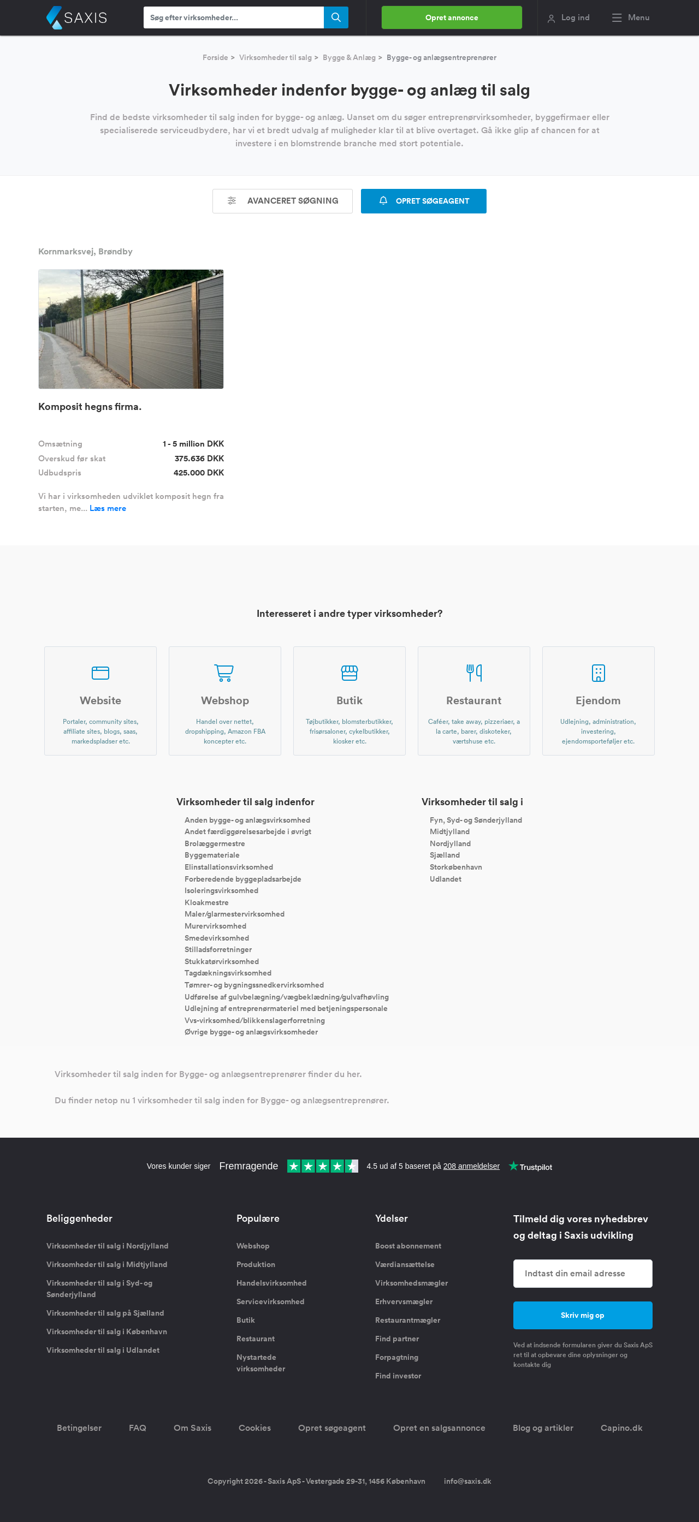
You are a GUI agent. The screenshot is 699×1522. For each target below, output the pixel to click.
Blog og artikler (543, 1428)
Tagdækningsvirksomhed (228, 972)
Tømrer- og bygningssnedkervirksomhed (254, 984)
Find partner (397, 1338)
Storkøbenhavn (456, 866)
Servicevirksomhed (270, 1301)
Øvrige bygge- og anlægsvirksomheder (251, 1031)
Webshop (253, 1245)
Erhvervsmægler (404, 1301)
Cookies (255, 1428)
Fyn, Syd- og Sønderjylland (476, 819)
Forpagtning (396, 1357)
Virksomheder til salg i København (106, 1331)
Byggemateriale (212, 854)
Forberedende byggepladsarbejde (243, 878)
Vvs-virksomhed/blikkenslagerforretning (255, 1019)
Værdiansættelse (405, 1264)
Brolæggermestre (215, 842)
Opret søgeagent (332, 1428)
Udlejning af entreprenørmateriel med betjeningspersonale (286, 1008)
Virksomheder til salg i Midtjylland (107, 1264)
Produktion (255, 1264)
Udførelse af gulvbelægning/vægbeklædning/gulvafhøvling (287, 996)
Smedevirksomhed (217, 937)
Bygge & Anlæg (349, 57)
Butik (245, 1320)
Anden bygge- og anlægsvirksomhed (247, 819)
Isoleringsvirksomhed (221, 890)
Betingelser (79, 1428)
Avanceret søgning (283, 200)
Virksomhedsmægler (411, 1282)
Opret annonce (451, 17)
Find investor (398, 1375)
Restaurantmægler (407, 1320)
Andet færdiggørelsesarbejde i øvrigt (248, 831)
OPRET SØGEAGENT (424, 200)
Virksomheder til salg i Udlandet (102, 1350)
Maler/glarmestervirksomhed (235, 913)
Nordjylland (450, 842)
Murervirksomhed (215, 925)
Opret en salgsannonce (439, 1428)
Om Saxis (192, 1428)
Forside (215, 57)
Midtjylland (450, 831)
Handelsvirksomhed (271, 1282)
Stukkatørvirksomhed (222, 960)
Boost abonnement (408, 1245)
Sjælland (445, 854)
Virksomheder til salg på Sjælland (105, 1312)
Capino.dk (622, 1428)
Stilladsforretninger (218, 949)
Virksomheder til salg (275, 57)
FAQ (137, 1428)
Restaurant (255, 1338)
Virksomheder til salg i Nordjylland (107, 1245)
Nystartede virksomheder (260, 1363)
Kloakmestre (207, 901)
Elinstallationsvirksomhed (229, 866)
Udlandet (445, 878)
